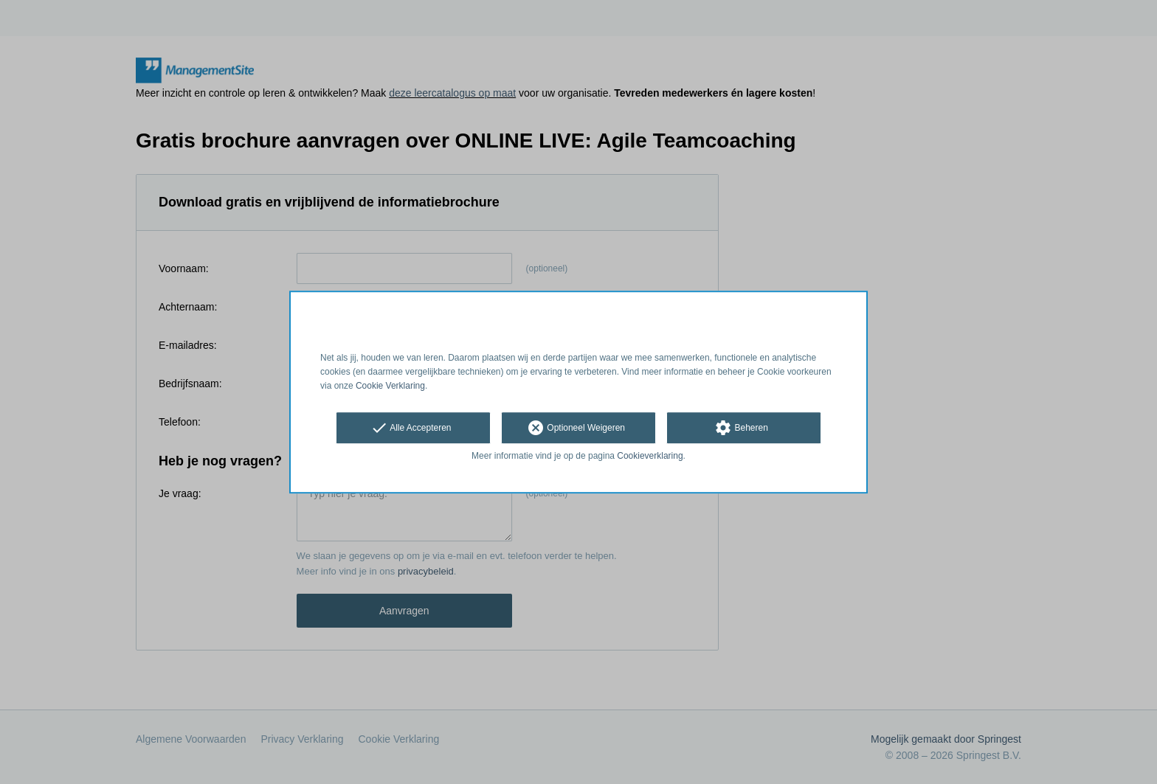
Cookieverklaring (650, 456)
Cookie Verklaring (390, 386)
